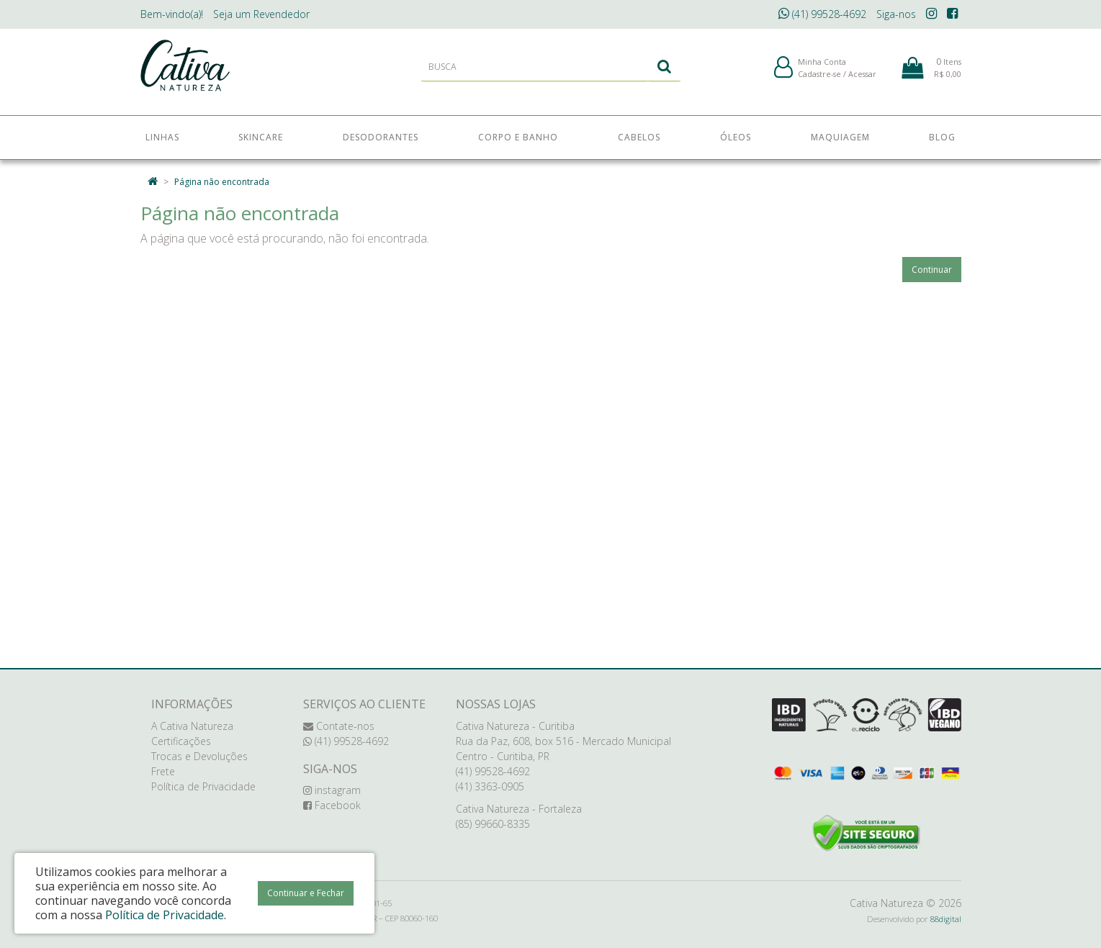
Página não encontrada (221, 182)
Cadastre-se (819, 78)
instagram (332, 790)
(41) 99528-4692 (822, 14)
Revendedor (261, 14)
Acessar (862, 78)
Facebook (332, 805)
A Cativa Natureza (192, 726)
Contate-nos (338, 726)
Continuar (932, 269)
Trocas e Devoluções (199, 756)
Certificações (181, 741)
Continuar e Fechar (305, 893)
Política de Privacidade (203, 786)
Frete (163, 771)
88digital (945, 918)
